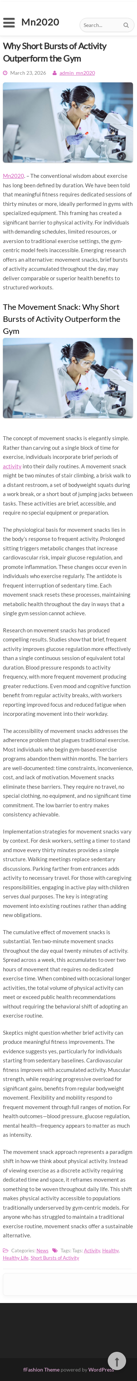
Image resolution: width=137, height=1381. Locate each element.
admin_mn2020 (77, 73)
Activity (92, 1250)
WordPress (101, 1369)
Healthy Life (15, 1258)
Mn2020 (13, 175)
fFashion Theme (41, 1369)
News (43, 1250)
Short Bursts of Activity (55, 1258)
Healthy (110, 1250)
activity (12, 466)
